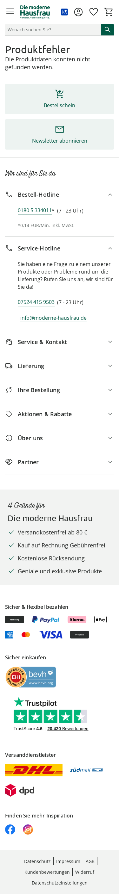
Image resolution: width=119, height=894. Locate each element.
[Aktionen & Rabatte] (59, 414)
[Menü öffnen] (10, 12)
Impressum (68, 861)
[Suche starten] (107, 29)
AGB (90, 861)
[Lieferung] (59, 366)
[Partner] (59, 462)
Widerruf (84, 872)
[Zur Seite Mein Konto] (78, 12)
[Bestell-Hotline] (59, 195)
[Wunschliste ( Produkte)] (94, 12)
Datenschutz (37, 861)
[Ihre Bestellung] (59, 390)
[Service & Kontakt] (59, 342)
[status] (52, 30)
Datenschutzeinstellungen (60, 883)
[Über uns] (59, 438)
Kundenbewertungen (47, 872)
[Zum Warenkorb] (109, 12)
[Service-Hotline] (59, 248)
